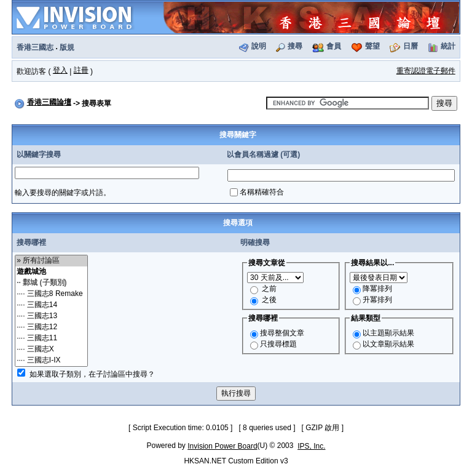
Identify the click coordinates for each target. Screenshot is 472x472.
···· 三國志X (51, 349)
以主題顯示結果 (388, 333)
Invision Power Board (222, 446)
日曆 (410, 46)
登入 (60, 70)
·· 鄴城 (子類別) (51, 283)
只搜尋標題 (278, 344)
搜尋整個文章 (282, 333)
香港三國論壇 (49, 102)
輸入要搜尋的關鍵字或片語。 (63, 192)
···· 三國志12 (51, 327)
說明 (258, 46)
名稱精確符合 (262, 192)
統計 (448, 46)
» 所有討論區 (51, 260)
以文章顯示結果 (388, 344)
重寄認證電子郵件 (425, 70)
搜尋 (295, 46)
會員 (333, 46)
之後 (269, 299)
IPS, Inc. (311, 446)
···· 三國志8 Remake (51, 294)
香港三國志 (35, 47)
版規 (67, 47)
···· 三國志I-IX (51, 360)
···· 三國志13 (51, 316)
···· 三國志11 (51, 338)
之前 (269, 288)
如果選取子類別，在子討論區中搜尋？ (92, 374)
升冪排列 (377, 299)
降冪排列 (377, 288)
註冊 (81, 70)
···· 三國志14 (51, 305)
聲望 (372, 46)
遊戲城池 (51, 272)
